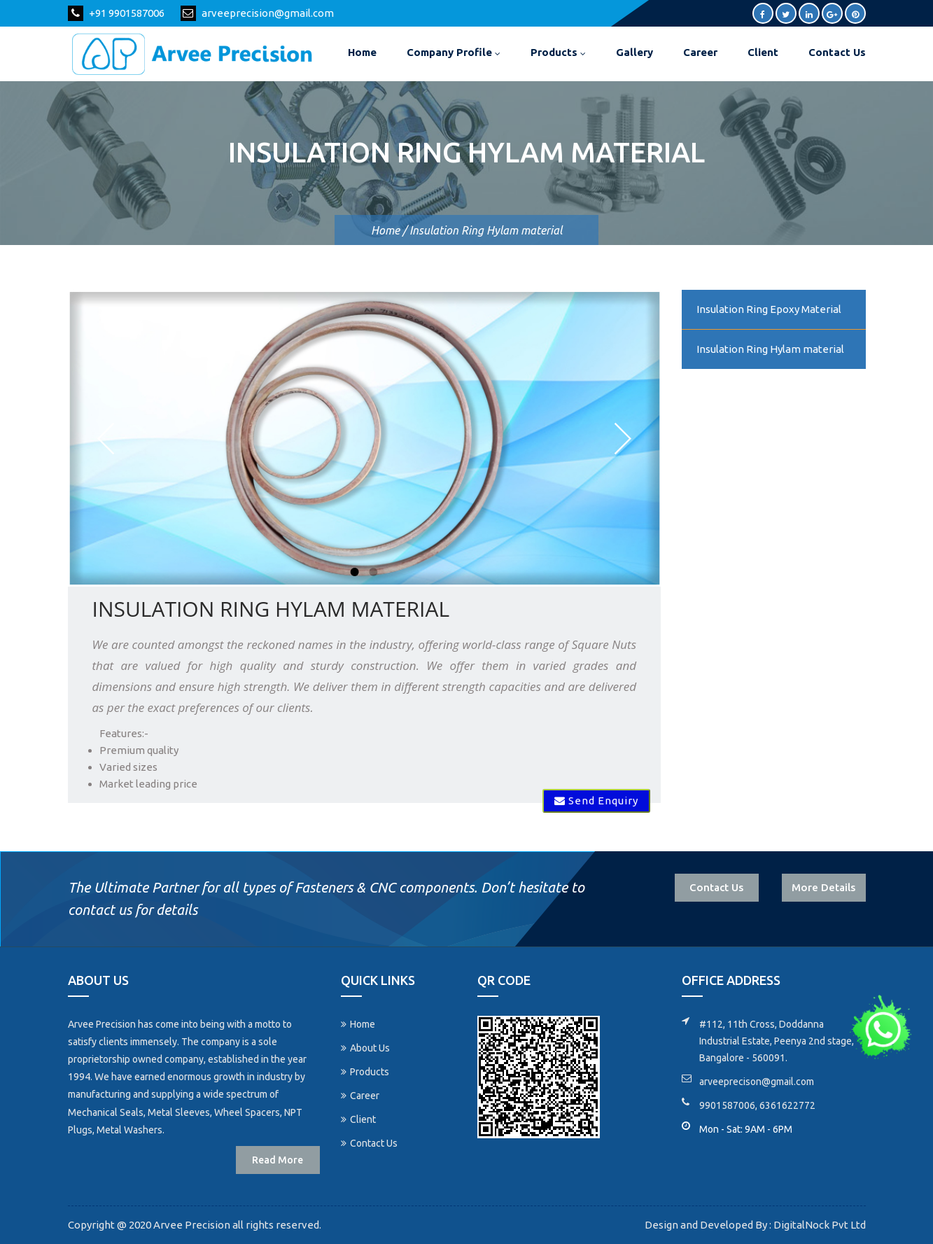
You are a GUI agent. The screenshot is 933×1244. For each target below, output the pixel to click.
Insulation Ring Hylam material (770, 349)
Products (558, 52)
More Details (823, 887)
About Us (365, 1048)
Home (362, 52)
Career (700, 52)
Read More (277, 1160)
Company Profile (453, 52)
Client (763, 52)
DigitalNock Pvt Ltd (818, 1225)
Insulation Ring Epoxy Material (768, 309)
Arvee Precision (190, 1225)
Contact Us (837, 52)
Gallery (634, 52)
